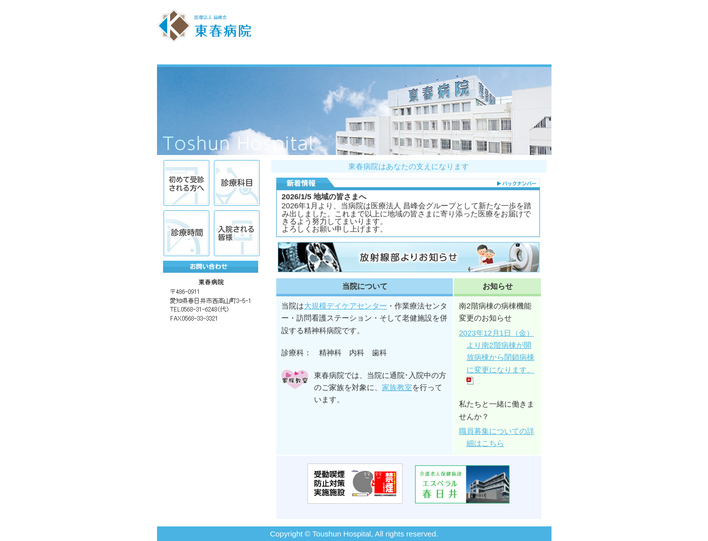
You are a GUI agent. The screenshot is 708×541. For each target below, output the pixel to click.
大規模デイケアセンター (345, 305)
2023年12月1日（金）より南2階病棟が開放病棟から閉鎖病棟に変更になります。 (498, 357)
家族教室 (397, 387)
